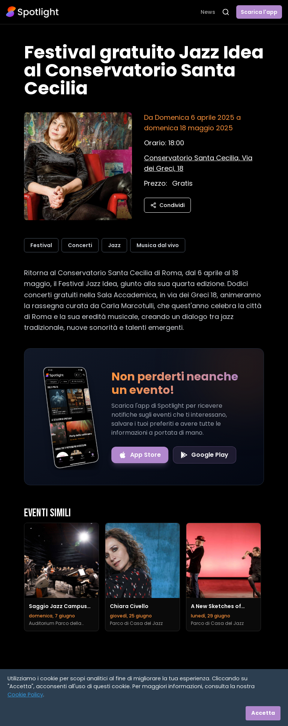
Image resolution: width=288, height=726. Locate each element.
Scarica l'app (259, 12)
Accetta (263, 713)
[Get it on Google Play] (204, 455)
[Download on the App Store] (139, 455)
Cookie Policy (25, 694)
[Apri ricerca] (225, 11)
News (208, 12)
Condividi (167, 205)
